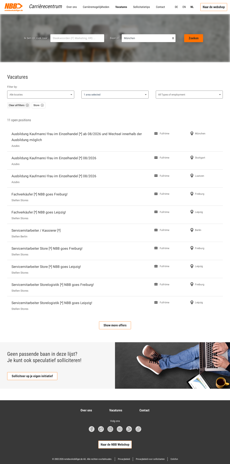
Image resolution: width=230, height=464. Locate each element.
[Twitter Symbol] (101, 429)
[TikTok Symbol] (138, 429)
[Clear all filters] (18, 105)
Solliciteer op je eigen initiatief (32, 376)
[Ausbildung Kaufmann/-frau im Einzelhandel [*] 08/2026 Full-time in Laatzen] (115, 178)
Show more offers (115, 325)
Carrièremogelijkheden (96, 7)
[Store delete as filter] (38, 105)
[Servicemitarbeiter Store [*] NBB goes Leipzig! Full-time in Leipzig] (115, 269)
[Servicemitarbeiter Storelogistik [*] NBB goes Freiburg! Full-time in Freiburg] (115, 287)
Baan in (114, 38)
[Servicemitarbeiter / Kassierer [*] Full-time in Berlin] (115, 233)
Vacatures (121, 7)
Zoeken (194, 38)
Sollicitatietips (141, 7)
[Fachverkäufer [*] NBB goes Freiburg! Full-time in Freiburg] (115, 197)
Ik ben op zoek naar (35, 38)
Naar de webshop (214, 7)
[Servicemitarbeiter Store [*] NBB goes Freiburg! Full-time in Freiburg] (115, 251)
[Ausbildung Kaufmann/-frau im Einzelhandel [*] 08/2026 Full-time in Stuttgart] (115, 160)
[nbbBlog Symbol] (129, 429)
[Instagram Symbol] (110, 429)
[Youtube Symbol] (120, 429)
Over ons (71, 7)
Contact (160, 7)
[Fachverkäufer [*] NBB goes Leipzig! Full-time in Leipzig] (115, 215)
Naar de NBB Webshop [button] (115, 444)
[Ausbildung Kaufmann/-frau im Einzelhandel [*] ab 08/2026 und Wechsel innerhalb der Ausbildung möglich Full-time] (115, 139)
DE (176, 7)
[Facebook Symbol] (92, 429)
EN (184, 7)
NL (192, 7)
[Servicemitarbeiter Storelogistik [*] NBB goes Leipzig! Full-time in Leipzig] (115, 305)
